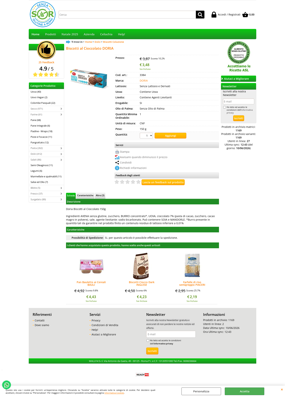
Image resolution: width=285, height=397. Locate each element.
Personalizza (201, 391)
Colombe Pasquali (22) (43, 103)
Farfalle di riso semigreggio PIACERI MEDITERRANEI (192, 283)
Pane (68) (36, 120)
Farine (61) (36, 114)
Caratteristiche (85, 195)
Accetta (244, 391)
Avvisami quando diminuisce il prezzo (143, 157)
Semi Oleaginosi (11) (42, 165)
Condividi (126, 162)
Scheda (71, 195)
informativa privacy (163, 343)
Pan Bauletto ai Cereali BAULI (91, 283)
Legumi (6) (36, 170)
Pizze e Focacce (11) (41, 136)
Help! (121, 34)
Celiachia (106, 34)
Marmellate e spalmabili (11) (46, 176)
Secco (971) (37, 108)
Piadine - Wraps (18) (41, 131)
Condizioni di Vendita (105, 325)
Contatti (40, 320)
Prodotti (50, 34)
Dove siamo (42, 325)
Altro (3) (100, 195)
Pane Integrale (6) (40, 125)
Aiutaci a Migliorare (104, 334)
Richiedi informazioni (133, 168)
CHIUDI (282, 389)
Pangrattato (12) (40, 142)
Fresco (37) (37, 193)
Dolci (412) (36, 153)
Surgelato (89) (38, 199)
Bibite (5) (35, 187)
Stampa (124, 151)
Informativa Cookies (114, 392)
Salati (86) (36, 159)
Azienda (89, 34)
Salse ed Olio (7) (39, 182)
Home (36, 34)
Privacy (96, 320)
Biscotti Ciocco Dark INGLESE (141, 283)
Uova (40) (36, 91)
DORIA (144, 80)
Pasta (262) (37, 148)
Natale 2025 (70, 34)
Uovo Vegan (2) (39, 97)
